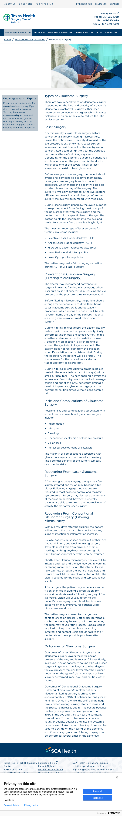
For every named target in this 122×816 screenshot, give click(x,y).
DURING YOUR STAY (84, 32)
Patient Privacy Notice (50, 769)
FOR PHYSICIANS (44, 4)
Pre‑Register (84, 4)
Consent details (11, 805)
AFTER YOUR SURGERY (106, 32)
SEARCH (114, 4)
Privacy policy (31, 805)
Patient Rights (46, 766)
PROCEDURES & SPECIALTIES (18, 32)
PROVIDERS (39, 32)
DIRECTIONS (25, 4)
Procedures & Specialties (30, 39)
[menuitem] (10, 4)
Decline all (97, 798)
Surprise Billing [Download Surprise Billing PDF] (48, 763)
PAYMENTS (101, 4)
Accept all (97, 791)
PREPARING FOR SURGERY (59, 32)
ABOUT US (10, 4)
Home (7, 39)
